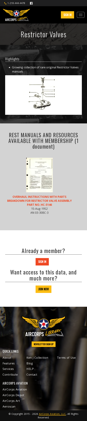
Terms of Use (66, 358)
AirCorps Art (11, 401)
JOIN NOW (43, 289)
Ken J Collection (37, 358)
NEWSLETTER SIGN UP (43, 344)
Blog (29, 363)
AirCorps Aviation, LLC (52, 413)
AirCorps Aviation (15, 389)
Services (8, 369)
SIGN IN (67, 15)
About (7, 358)
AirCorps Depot (13, 395)
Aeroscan (9, 406)
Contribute (10, 374)
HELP (30, 369)
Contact (31, 374)
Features (9, 363)
